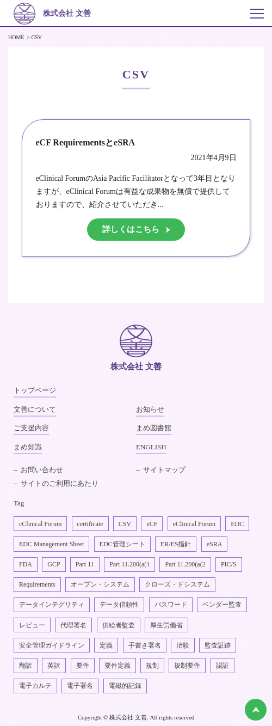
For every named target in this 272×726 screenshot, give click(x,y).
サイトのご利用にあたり (59, 483)
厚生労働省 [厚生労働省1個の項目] (166, 625)
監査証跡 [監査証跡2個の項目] (218, 645)
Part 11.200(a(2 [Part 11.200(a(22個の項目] (185, 564)
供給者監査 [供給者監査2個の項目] (118, 625)
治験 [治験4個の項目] (182, 645)
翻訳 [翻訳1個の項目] (25, 665)
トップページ (35, 390)
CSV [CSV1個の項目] (125, 524)
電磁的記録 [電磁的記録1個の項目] (125, 686)
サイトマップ (164, 470)
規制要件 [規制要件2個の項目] (187, 665)
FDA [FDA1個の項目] (25, 564)
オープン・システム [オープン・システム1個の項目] (100, 584)
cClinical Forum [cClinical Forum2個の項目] (40, 524)
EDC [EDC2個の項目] (237, 524)
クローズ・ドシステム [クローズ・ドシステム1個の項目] (177, 584)
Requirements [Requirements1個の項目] (37, 584)
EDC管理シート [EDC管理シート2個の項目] (122, 544)
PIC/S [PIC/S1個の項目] (229, 564)
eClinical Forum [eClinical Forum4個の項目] (194, 524)
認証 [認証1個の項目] (222, 665)
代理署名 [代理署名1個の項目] (73, 625)
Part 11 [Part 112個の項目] (85, 564)
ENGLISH (151, 447)
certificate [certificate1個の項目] (90, 524)
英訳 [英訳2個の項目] (53, 665)
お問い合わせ (42, 470)
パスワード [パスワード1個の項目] (170, 604)
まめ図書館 (153, 428)
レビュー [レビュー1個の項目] (32, 625)
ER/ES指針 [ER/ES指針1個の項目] (175, 544)
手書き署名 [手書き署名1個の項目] (144, 645)
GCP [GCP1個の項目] (53, 564)
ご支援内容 (31, 428)
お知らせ (150, 409)
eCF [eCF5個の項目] (151, 524)
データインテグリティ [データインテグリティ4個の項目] (51, 604)
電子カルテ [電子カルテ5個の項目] (35, 686)
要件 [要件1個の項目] (82, 665)
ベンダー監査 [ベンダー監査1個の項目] (222, 604)
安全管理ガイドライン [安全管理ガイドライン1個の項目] (51, 645)
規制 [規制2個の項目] (152, 665)
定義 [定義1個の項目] (106, 645)
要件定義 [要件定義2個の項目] (117, 665)
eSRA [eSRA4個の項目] (214, 544)
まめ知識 (28, 447)
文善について (35, 409)
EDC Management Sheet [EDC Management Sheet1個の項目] (51, 544)
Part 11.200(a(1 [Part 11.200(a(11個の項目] (129, 564)
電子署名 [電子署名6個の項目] (80, 686)
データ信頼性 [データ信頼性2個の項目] (119, 604)
